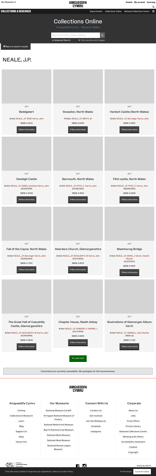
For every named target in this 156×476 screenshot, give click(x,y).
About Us (133, 410)
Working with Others (133, 436)
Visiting (21, 410)
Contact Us (96, 410)
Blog (21, 426)
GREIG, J (131, 256)
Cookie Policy (67, 471)
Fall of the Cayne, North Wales (26, 249)
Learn (21, 421)
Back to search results (15, 46)
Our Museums (8, 2)
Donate (129, 2)
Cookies (133, 447)
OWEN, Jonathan (29, 186)
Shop (21, 436)
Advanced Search (61, 40)
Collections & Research (16, 11)
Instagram (96, 431)
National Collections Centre (136, 11)
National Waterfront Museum (58, 424)
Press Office (133, 421)
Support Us (21, 431)
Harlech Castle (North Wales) (129, 111)
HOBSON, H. (81, 329)
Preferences (126, 471)
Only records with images (93, 40)
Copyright (133, 452)
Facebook (96, 426)
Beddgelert (26, 111)
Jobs (133, 416)
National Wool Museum (58, 440)
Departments (96, 11)
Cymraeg (151, 2)
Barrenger (132, 119)
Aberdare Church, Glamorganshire (78, 249)
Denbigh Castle (26, 179)
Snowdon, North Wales (78, 111)
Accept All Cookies (142, 472)
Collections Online (113, 11)
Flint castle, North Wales (129, 179)
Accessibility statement (133, 442)
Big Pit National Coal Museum (58, 430)
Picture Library (133, 426)
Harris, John (38, 119)
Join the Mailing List (96, 421)
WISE (29, 119)
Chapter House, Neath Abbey (78, 322)
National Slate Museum (58, 435)
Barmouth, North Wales (78, 179)
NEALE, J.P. (21, 119)
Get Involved (96, 416)
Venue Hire (21, 442)
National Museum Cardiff (58, 410)
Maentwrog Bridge (129, 249)
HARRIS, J (92, 329)
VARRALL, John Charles (138, 333)
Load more (78, 358)
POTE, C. (81, 186)
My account (139, 2)
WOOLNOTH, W (81, 256)
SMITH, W (87, 119)
